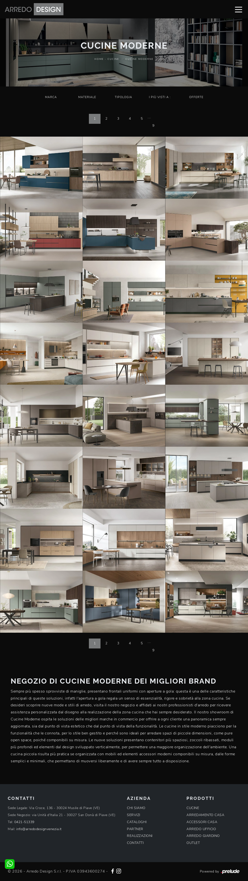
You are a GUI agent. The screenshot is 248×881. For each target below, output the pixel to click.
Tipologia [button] (123, 97)
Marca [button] (51, 97)
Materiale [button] (87, 97)
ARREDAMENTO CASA (205, 815)
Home (99, 59)
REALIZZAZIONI (140, 836)
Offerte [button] (196, 97)
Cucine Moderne (139, 59)
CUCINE (192, 808)
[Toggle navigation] (238, 9)
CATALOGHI (137, 822)
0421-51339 (24, 822)
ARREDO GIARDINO (203, 836)
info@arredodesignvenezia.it (39, 829)
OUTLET (193, 843)
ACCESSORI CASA (201, 822)
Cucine (113, 59)
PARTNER (135, 829)
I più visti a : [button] (160, 97)
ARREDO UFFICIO (201, 829)
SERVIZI (133, 815)
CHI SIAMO (136, 808)
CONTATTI (135, 843)
